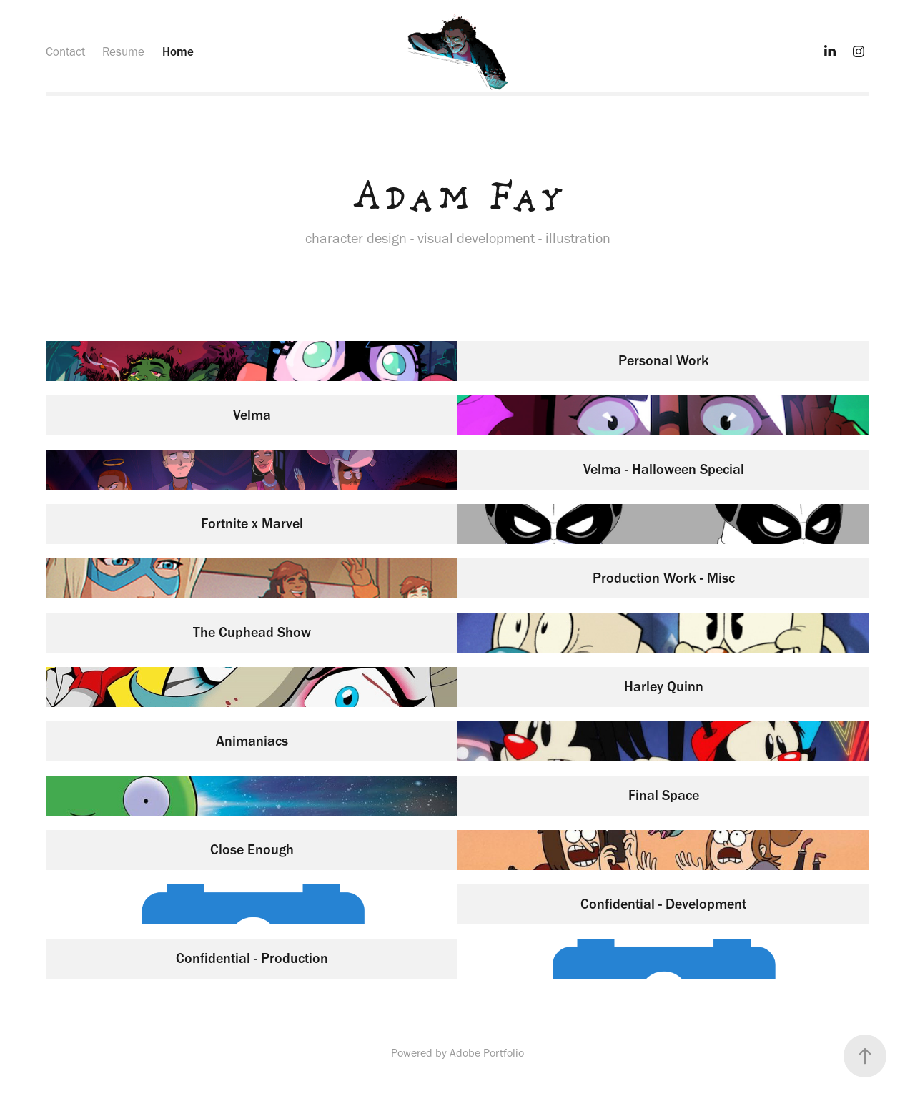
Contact (65, 51)
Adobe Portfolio (487, 1053)
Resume (123, 51)
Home (178, 51)
